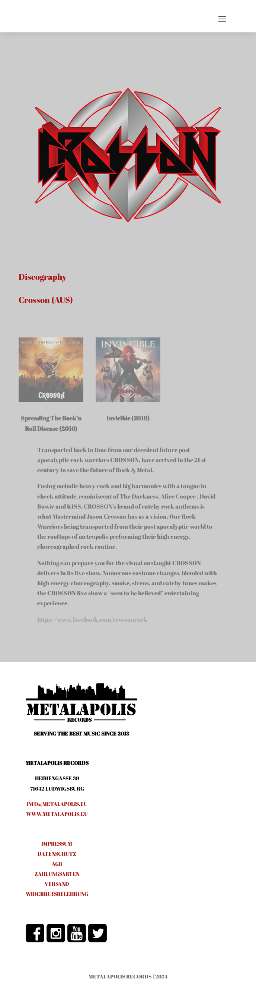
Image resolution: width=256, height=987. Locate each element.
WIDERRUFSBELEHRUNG (57, 893)
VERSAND (57, 883)
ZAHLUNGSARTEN (57, 873)
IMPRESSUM (56, 843)
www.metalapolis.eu (57, 813)
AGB (57, 863)
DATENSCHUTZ (57, 853)
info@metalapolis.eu (56, 803)
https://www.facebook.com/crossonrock (92, 619)
